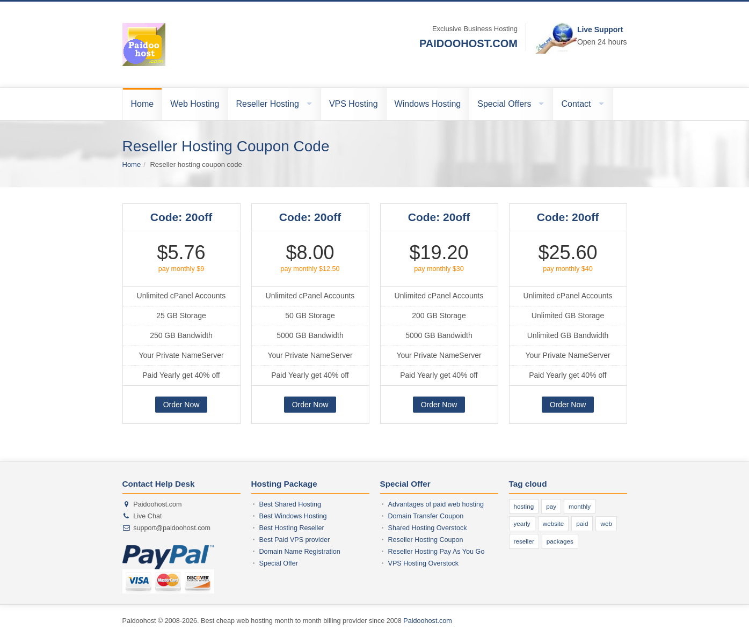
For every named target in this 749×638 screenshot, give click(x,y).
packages (560, 541)
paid (582, 523)
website (553, 523)
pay (551, 506)
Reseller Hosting (267, 103)
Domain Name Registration (299, 551)
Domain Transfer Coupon (426, 516)
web (606, 523)
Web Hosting (194, 103)
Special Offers (504, 103)
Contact (576, 103)
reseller (524, 541)
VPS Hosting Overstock (423, 563)
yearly (522, 523)
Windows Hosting (428, 103)
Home (142, 103)
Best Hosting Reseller (291, 528)
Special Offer (279, 563)
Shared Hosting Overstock (427, 528)
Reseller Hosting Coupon (425, 540)
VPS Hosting (353, 103)
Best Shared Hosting (290, 504)
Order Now (181, 404)
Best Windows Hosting (293, 516)
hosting (524, 506)
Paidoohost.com (427, 621)
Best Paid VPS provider (294, 540)
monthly (580, 506)
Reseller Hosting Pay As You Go (436, 551)
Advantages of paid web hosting (436, 504)
